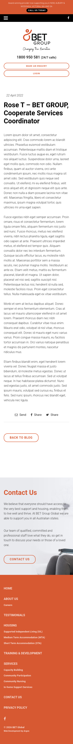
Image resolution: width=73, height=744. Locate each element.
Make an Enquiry (36, 66)
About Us (11, 599)
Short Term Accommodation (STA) (22, 643)
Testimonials (14, 615)
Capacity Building (13, 669)
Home (8, 588)
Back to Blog (21, 437)
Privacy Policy (15, 707)
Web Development (12, 731)
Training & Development (23, 653)
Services (10, 664)
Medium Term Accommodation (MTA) (24, 637)
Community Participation (17, 675)
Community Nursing (15, 681)
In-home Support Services (18, 687)
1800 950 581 (28, 57)
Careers (8, 605)
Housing (10, 625)
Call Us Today (37, 10)
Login (36, 73)
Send (20, 414)
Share (36, 414)
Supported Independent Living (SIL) (23, 631)
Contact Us (20, 559)
